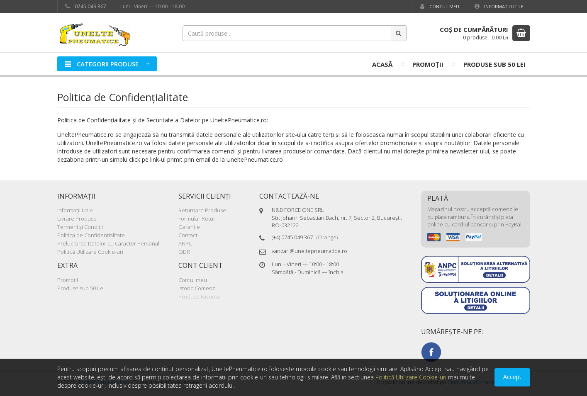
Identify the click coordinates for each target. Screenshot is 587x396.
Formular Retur (196, 218)
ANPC (185, 243)
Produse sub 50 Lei (494, 64)
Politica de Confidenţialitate (91, 235)
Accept (512, 377)
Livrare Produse (77, 218)
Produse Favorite (199, 296)
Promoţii (427, 64)
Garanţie (189, 227)
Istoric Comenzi (197, 288)
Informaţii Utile (498, 6)
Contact (187, 235)
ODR (184, 251)
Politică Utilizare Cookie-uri (90, 251)
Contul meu (439, 6)
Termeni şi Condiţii (80, 227)
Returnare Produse (202, 210)
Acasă (382, 64)
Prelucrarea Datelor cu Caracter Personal (108, 243)
